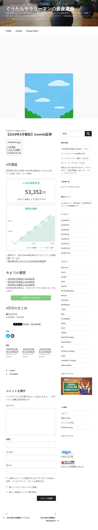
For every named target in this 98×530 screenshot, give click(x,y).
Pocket (26, 324)
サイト (9, 465)
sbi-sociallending (67, 291)
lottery (63, 323)
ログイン (64, 413)
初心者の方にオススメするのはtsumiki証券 (27, 261)
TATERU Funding (67, 351)
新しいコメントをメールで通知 (23, 487)
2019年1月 (65, 244)
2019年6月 (65, 220)
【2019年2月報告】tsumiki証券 (21, 282)
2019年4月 (65, 230)
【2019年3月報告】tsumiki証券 (21, 279)
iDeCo (63, 272)
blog (62, 314)
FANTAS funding (67, 337)
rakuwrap (64, 300)
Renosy (64, 296)
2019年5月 (65, 225)
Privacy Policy (32, 31)
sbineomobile (66, 365)
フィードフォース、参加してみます (75, 158)
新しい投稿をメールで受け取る (23, 492)
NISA (63, 282)
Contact (19, 31)
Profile (8, 31)
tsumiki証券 (13, 374)
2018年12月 (65, 248)
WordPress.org (67, 427)
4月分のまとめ (14, 153)
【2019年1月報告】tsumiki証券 (21, 285)
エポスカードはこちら (31, 298)
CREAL (64, 333)
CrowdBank (65, 319)
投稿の (65, 418)
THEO (63, 309)
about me (64, 268)
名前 (8, 439)
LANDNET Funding (68, 361)
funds (63, 356)
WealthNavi (65, 305)
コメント (10, 406)
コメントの (67, 423)
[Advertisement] (49, 54)
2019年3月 (65, 234)
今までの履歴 (13, 150)
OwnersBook (66, 342)
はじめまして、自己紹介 (70, 203)
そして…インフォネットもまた (73, 163)
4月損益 (11, 147)
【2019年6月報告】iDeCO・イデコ (74, 149)
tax (62, 347)
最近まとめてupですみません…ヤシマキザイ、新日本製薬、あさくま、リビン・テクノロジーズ (76, 170)
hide (18, 142)
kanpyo (23, 131)
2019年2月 (65, 239)
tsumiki (12, 370)
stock (63, 328)
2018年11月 (65, 253)
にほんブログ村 (67, 456)
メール (9, 452)
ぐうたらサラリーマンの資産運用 (40, 8)
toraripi (63, 277)
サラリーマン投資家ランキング (72, 466)
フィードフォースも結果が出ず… (74, 154)
